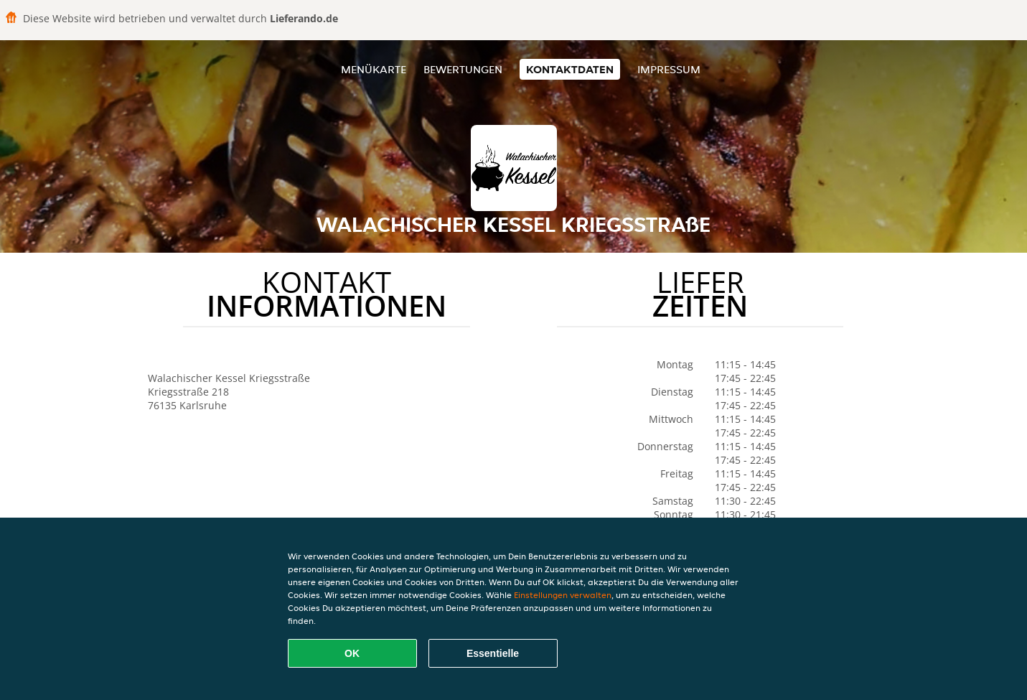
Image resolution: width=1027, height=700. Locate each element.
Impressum (668, 69)
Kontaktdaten (570, 69)
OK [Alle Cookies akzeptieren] (352, 653)
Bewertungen (462, 69)
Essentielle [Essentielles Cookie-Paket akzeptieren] (492, 653)
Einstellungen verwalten (562, 594)
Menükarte (373, 69)
